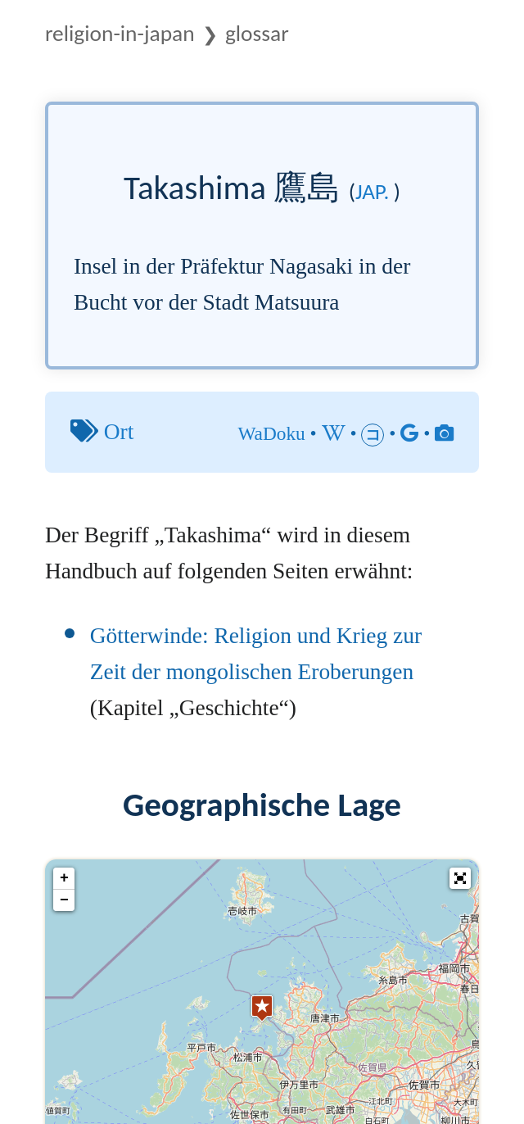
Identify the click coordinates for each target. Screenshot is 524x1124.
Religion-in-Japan (120, 33)
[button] (460, 878)
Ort (119, 431)
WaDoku (271, 433)
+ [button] (64, 878)
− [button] (64, 900)
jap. (372, 191)
